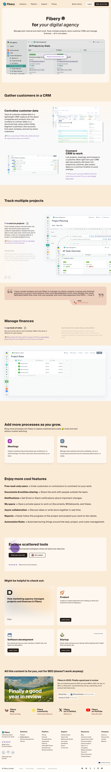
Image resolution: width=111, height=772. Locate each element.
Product (22, 735)
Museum (104, 741)
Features (44, 737)
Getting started (65, 735)
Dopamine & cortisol (87, 739)
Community (64, 748)
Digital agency (24, 737)
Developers (64, 744)
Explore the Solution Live (55, 57)
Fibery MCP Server (47, 746)
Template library (46, 739)
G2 (28, 565)
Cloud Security (52, 768)
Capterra (34, 565)
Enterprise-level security (6, 758)
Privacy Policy (30, 768)
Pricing (54, 4)
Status (63, 746)
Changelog (84, 748)
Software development (27, 739)
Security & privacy (86, 754)
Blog (82, 735)
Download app (46, 748)
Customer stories (86, 737)
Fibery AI (44, 743)
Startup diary (105, 737)
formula (32, 241)
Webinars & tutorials (67, 739)
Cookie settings (85, 756)
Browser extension (47, 750)
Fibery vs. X (84, 746)
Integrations (45, 741)
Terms (21, 768)
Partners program (86, 741)
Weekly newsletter (86, 750)
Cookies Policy (41, 768)
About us (104, 735)
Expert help (64, 737)
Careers (103, 739)
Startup (22, 741)
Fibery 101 (84, 752)
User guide (64, 741)
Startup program (86, 743)
